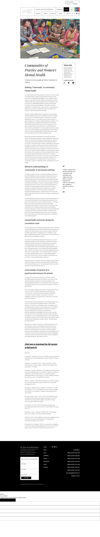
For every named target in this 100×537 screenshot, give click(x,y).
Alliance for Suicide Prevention (44, 9)
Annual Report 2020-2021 (73, 455)
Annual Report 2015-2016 (73, 470)
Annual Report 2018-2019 (73, 461)
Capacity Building (68, 80)
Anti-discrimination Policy (73, 473)
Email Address (24, 475)
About (60, 13)
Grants (46, 13)
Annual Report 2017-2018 (73, 464)
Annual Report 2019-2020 (73, 458)
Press (71, 9)
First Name (23, 464)
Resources (53, 13)
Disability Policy (75, 476)
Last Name (23, 469)
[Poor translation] (11, 500)
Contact (68, 13)
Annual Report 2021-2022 (73, 452)
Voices (66, 9)
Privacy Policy (32, 484)
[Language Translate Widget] (72, 1)
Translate (74, 3)
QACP (77, 9)
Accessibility (76, 450)
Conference (59, 9)
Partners (38, 13)
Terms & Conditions (39, 484)
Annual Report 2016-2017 (73, 467)
